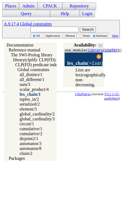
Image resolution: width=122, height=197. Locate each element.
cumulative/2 (31, 133)
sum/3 (25, 84)
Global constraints (33, 69)
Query (26, 13)
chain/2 (26, 153)
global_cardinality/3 (37, 119)
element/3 (28, 109)
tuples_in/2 (29, 99)
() (85, 63)
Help (65, 13)
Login (87, 13)
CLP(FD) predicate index (37, 64)
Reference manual (24, 50)
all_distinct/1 (31, 74)
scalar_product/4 (34, 89)
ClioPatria (83, 94)
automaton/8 (30, 148)
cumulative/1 (31, 128)
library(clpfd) (103, 50)
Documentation (20, 45)
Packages (17, 158)
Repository (79, 6)
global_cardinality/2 (37, 114)
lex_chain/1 (30, 94)
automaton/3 (30, 143)
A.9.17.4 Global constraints (28, 24)
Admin (28, 6)
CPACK (50, 6)
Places (10, 6)
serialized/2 (30, 104)
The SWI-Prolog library (32, 55)
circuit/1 (27, 123)
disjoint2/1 (29, 138)
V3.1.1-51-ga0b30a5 (112, 96)
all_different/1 (32, 79)
